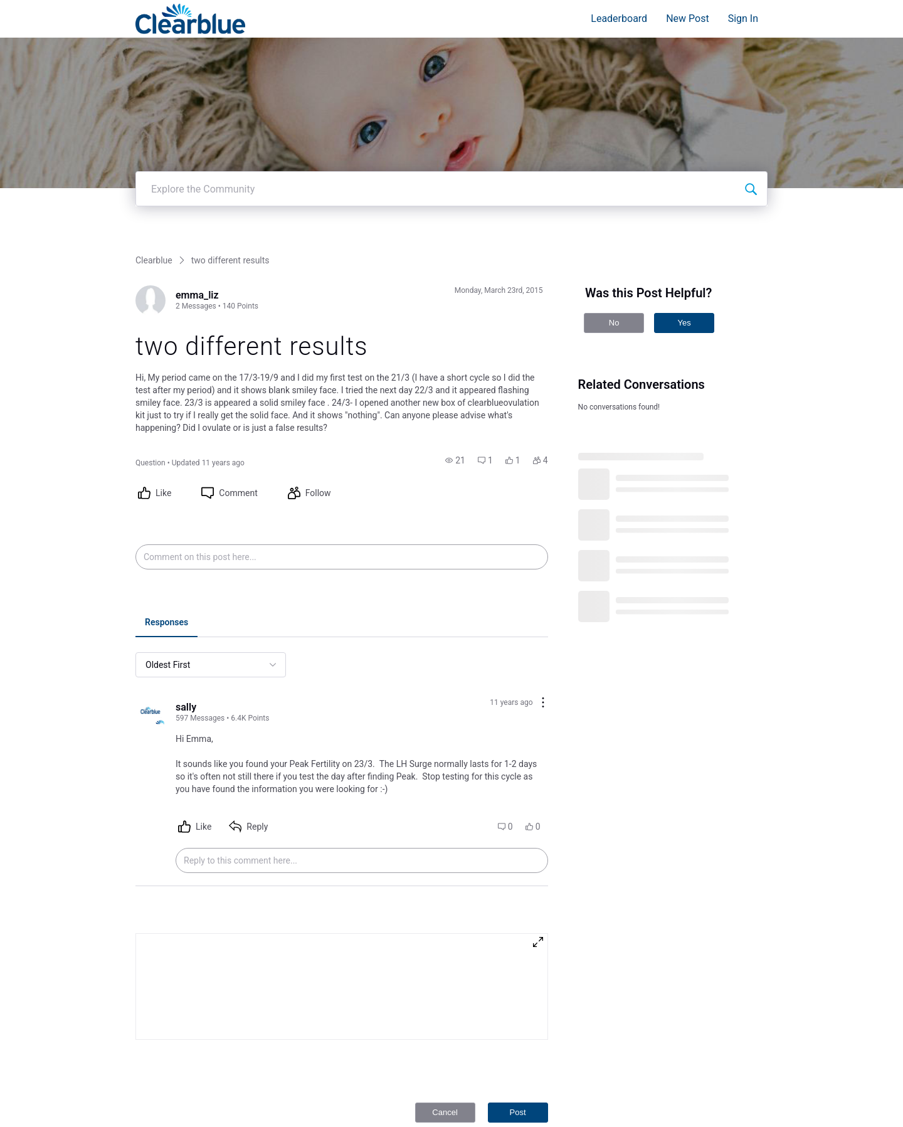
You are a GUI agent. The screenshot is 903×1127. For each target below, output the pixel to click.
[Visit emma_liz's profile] (150, 253)
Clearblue (153, 213)
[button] (455, 413)
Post (518, 1065)
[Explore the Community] (750, 142)
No (614, 275)
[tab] (166, 576)
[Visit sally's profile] (150, 665)
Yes (683, 275)
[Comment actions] (543, 656)
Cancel (444, 1065)
